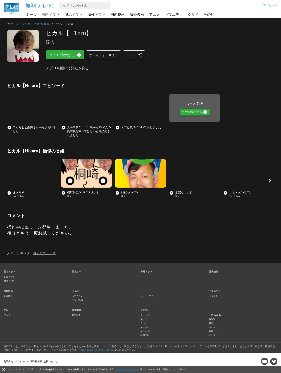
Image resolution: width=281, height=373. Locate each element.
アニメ (154, 14)
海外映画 (137, 14)
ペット (212, 327)
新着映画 (8, 296)
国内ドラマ (50, 14)
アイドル (144, 327)
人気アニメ (77, 296)
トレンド (144, 315)
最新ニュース (215, 331)
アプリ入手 (270, 5)
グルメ (193, 14)
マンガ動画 (77, 300)
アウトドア (145, 331)
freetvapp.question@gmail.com (95, 349)
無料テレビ (39, 5)
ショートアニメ (148, 296)
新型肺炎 (76, 309)
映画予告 (144, 335)
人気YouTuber (215, 315)
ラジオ (143, 323)
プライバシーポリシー (127, 369)
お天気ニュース (44, 253)
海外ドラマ (96, 14)
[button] (270, 181)
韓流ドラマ (73, 14)
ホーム (31, 14)
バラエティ (174, 14)
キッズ (143, 319)
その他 (209, 14)
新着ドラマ (9, 277)
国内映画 (117, 14)
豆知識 (212, 319)
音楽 (211, 323)
